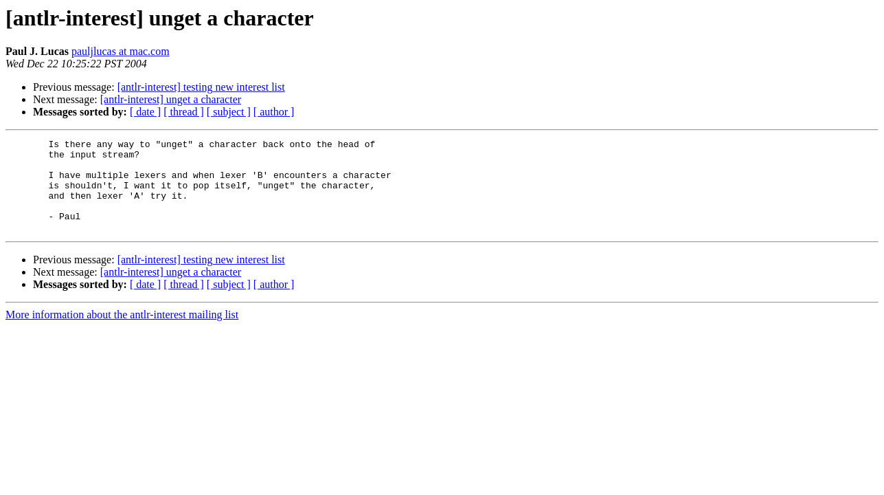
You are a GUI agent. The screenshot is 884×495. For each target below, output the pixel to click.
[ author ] (274, 112)
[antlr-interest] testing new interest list (201, 87)
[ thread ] (183, 112)
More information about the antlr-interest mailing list (121, 333)
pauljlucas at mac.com (120, 51)
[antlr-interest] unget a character (170, 99)
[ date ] (145, 112)
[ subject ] (229, 112)
